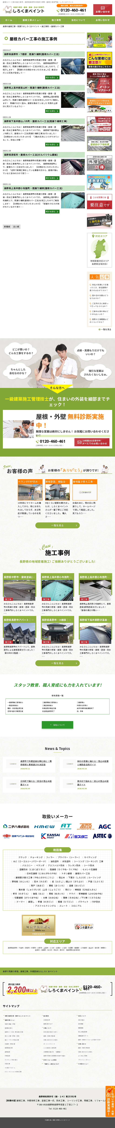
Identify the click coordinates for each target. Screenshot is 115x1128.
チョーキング (36, 857)
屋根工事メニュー (32, 20)
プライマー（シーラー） (69, 857)
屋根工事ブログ (48, 1024)
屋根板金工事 (9, 1048)
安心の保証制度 (82, 1032)
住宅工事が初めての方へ (51, 1032)
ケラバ (72, 893)
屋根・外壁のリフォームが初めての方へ (89, 1040)
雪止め (62, 877)
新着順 (7, 226)
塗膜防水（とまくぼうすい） (33, 869)
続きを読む (52, 77)
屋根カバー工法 (82, 873)
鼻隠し (31, 901)
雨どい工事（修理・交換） (12, 1036)
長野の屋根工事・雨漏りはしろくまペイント (18, 1016)
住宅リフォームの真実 (50, 1060)
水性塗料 (66, 861)
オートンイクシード (49, 1044)
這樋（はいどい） (77, 885)
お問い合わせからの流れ (51, 1040)
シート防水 (89, 865)
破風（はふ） (39, 893)
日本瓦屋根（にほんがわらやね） (42, 873)
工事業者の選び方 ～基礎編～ (52, 1052)
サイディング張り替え (11, 1060)
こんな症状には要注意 (50, 1048)
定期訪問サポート (83, 1036)
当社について (78, 20)
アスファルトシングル (45, 905)
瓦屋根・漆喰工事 (10, 1044)
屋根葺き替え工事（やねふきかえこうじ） (35, 877)
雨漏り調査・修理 (10, 1024)
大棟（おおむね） (51, 897)
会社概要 (80, 1024)
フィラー (50, 857)
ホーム (8, 20)
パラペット (83, 901)
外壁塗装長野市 (38, 934)
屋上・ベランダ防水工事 (12, 1040)
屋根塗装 (7, 1052)
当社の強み (81, 1020)
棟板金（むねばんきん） (86, 889)
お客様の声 (47, 1020)
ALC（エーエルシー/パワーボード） (30, 861)
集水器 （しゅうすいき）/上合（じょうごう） (40, 889)
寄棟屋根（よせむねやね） (91, 893)
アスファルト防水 (56, 865)
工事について (47, 1028)
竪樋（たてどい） (66, 901)
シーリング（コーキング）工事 (88, 861)
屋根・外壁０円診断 (49, 1036)
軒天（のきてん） (21, 893)
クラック (22, 857)
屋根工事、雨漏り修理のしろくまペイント (58, 1120)
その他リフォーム (10, 1068)
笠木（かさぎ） (41, 881)
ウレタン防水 (74, 865)
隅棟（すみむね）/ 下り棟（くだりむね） (82, 897)
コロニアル (76, 905)
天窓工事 (7, 1064)
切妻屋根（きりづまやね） (27, 897)
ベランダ (40, 865)
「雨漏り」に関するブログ (51, 1064)
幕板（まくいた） (57, 885)
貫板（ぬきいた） (57, 893)
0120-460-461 (73, 10)
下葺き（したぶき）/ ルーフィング (84, 877)
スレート (63, 905)
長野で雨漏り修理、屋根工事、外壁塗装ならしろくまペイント (30, 971)
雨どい (68, 889)
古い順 (16, 226)
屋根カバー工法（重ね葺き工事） (14, 1032)
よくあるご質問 (82, 1056)
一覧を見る (105, 329)
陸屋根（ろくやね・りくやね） (64, 869)
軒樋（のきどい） (46, 901)
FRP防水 (96, 901)
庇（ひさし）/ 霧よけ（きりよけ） (68, 881)
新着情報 (80, 1028)
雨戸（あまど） (38, 885)
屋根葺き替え (9, 1028)
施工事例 (56, 20)
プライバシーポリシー (84, 1060)
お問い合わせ (103, 20)
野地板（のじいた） (21, 881)
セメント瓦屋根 (90, 869)
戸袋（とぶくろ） (96, 881)
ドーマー (20, 901)
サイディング (90, 857)
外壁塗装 (7, 1056)
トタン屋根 (66, 873)
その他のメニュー (83, 1064)
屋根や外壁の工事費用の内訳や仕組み (54, 1056)
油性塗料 (55, 861)
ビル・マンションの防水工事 (13, 1072)
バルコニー (27, 865)
